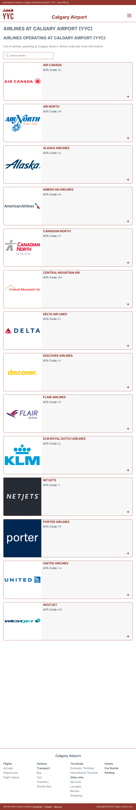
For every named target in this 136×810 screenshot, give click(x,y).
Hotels (109, 763)
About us (58, 806)
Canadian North (57, 231)
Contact (48, 806)
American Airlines (58, 189)
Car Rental (111, 768)
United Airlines (55, 563)
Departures (10, 772)
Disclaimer (37, 806)
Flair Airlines (54, 397)
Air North (51, 106)
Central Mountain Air (61, 272)
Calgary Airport (69, 17)
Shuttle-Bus (44, 786)
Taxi (39, 777)
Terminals (76, 763)
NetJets (49, 480)
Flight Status (11, 777)
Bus (39, 772)
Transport (43, 768)
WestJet (50, 605)
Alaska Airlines (56, 148)
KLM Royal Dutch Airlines (64, 438)
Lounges (75, 786)
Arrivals (8, 768)
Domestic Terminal (82, 768)
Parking (109, 772)
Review (74, 791)
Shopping (76, 795)
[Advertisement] (68, 667)
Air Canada (52, 65)
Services (75, 782)
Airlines (42, 763)
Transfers (43, 782)
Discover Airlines (58, 355)
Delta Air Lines (55, 314)
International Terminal (84, 772)
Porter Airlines (56, 522)
